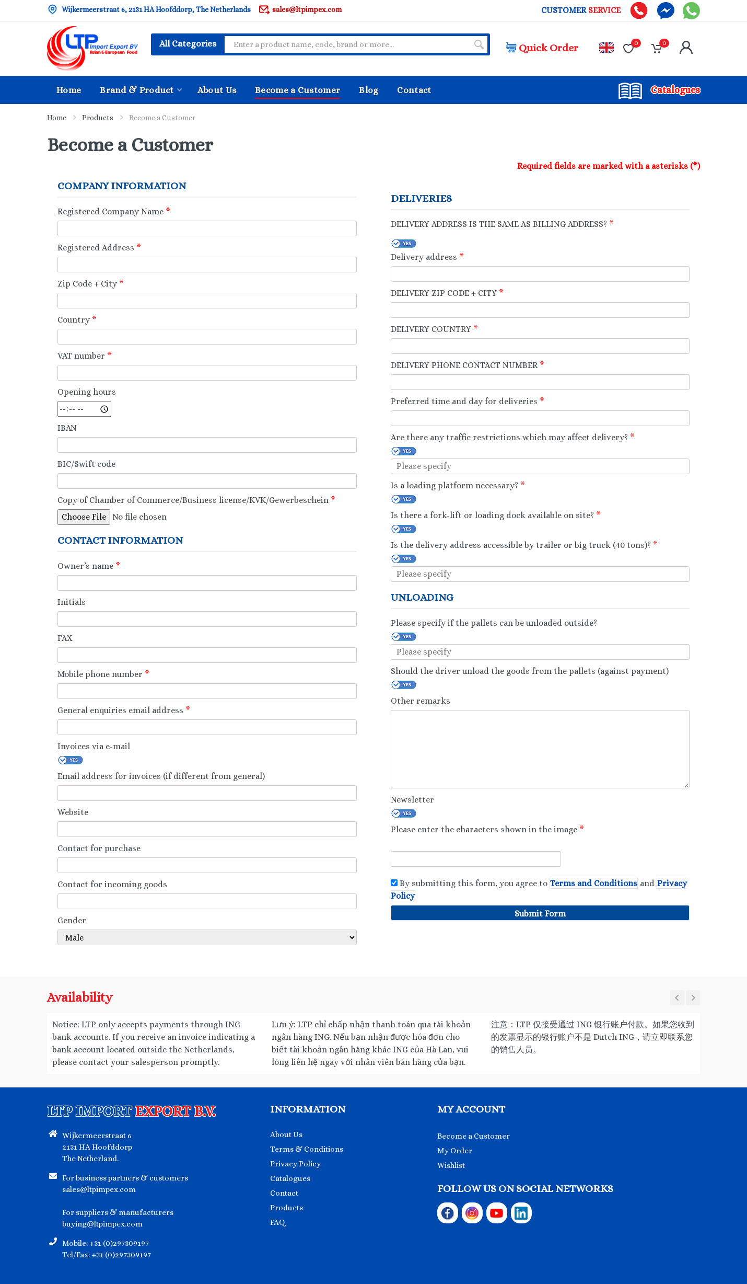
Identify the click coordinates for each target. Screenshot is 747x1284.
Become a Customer (473, 1136)
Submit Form (540, 914)
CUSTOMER (581, 10)
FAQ (277, 1222)
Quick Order (542, 48)
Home (56, 117)
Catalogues (290, 1178)
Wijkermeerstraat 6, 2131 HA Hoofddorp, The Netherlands (149, 9)
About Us (286, 1134)
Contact (284, 1193)
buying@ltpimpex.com (102, 1224)
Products (97, 117)
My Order (454, 1150)
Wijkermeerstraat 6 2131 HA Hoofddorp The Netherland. (97, 1147)
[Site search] (346, 44)
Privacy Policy (295, 1163)
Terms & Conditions (306, 1149)
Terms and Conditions (593, 883)
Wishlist (451, 1165)
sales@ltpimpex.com (300, 9)
